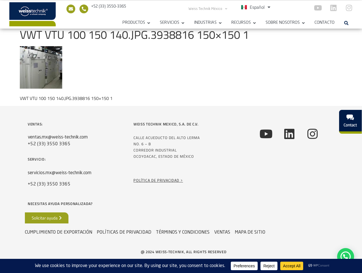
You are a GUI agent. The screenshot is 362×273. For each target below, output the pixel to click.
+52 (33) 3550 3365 (49, 146)
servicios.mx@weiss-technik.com (59, 175)
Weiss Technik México (208, 9)
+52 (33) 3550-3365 (108, 6)
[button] (346, 23)
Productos (133, 23)
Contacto (324, 23)
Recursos (241, 23)
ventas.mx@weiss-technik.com (58, 139)
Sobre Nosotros (283, 23)
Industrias (205, 23)
